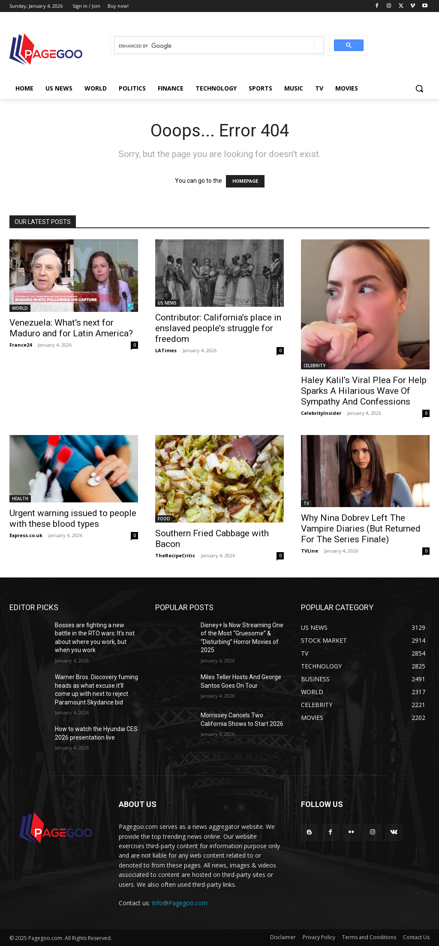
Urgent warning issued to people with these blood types (72, 518)
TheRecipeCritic (175, 555)
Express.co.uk (25, 535)
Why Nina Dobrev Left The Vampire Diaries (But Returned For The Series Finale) (361, 528)
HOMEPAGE (245, 181)
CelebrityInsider (321, 413)
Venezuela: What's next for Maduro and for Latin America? (71, 328)
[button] (419, 88)
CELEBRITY (314, 366)
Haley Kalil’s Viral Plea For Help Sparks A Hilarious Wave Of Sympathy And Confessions (364, 391)
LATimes (166, 350)
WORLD (20, 308)
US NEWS (167, 303)
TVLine (309, 550)
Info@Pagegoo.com (179, 903)
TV (306, 503)
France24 (20, 345)
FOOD (164, 519)
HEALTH (20, 499)
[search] (214, 46)
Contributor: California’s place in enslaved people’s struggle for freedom (218, 328)
